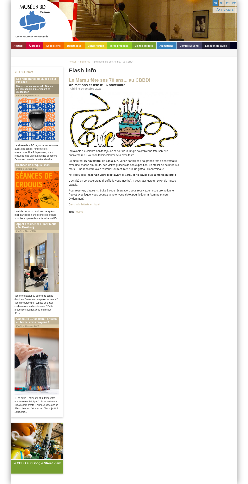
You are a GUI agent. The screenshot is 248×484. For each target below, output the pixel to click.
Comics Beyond (189, 45)
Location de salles (216, 45)
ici (97, 190)
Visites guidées (144, 45)
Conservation (96, 45)
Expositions (53, 45)
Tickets (224, 9)
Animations (166, 45)
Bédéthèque (74, 45)
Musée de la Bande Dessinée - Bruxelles (42, 20)
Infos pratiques (119, 45)
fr (215, 3)
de (234, 3)
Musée (79, 211)
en (228, 3)
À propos (34, 45)
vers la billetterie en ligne (85, 204)
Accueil (18, 45)
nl (221, 3)
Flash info (85, 61)
